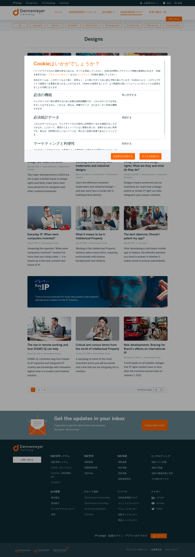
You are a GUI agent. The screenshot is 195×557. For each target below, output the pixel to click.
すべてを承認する (150, 156)
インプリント (83, 74)
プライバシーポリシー (59, 74)
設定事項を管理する (123, 156)
